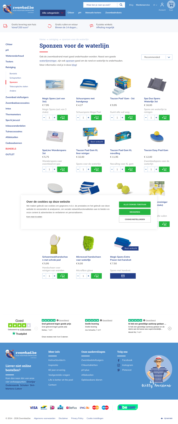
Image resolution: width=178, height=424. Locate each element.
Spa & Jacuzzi (13, 120)
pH (79, 12)
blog (74, 64)
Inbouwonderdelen (16, 125)
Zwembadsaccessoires (17, 102)
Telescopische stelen (19, 86)
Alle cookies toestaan (134, 205)
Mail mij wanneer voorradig (123, 276)
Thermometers (13, 114)
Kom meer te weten (34, 217)
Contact (52, 384)
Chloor (71, 12)
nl (154, 5)
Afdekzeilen (12, 137)
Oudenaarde (12, 385)
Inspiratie (53, 365)
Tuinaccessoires (14, 131)
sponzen (70, 60)
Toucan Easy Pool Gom (156, 150)
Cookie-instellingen (135, 219)
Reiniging (11, 67)
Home (42, 39)
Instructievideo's (56, 360)
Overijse (31, 381)
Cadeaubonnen (14, 143)
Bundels (11, 148)
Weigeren (135, 212)
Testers (9, 61)
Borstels (13, 73)
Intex (8, 108)
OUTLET (10, 154)
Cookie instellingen (95, 418)
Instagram (127, 365)
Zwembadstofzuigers (92, 360)
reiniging (53, 39)
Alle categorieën (50, 12)
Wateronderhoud (15, 55)
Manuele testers (93, 12)
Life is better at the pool (60, 379)
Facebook (127, 360)
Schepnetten (15, 78)
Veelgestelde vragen (59, 374)
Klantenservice (143, 5)
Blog (131, 5)
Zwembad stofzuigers (17, 97)
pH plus (85, 369)
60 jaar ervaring (56, 369)
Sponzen (14, 82)
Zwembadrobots (113, 12)
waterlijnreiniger (48, 60)
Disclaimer (63, 418)
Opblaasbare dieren (91, 379)
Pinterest (127, 369)
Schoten (24, 385)
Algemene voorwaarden (44, 418)
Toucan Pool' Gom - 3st (122, 98)
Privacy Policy (77, 418)
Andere (13, 91)
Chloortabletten (89, 365)
